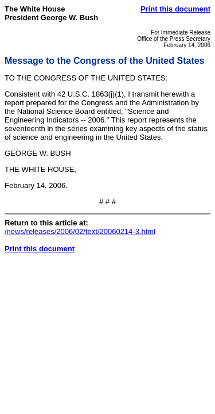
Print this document (175, 9)
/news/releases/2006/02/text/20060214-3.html (80, 231)
